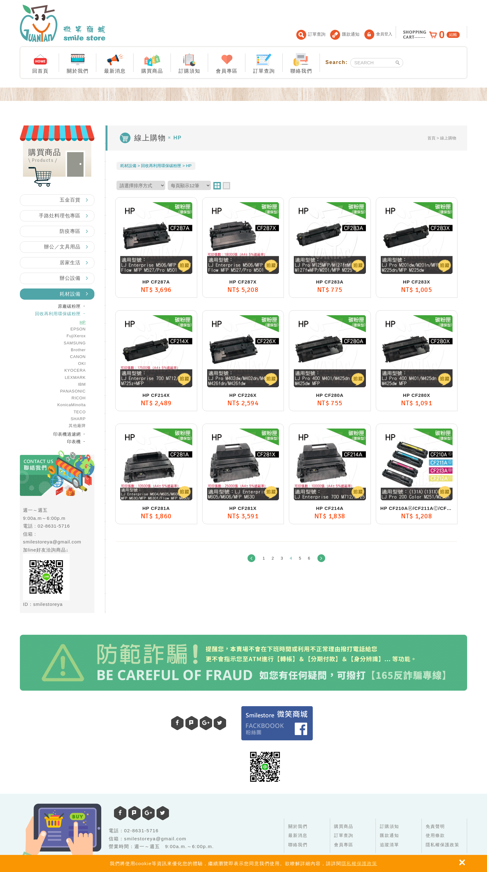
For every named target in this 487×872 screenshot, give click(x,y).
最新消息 (115, 63)
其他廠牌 (77, 425)
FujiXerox (76, 336)
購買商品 (152, 63)
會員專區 (227, 63)
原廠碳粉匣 (69, 306)
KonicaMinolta (71, 404)
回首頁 (40, 63)
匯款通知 (344, 35)
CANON (78, 356)
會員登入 (378, 34)
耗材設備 (70, 294)
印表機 (74, 441)
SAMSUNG (75, 343)
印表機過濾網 (67, 434)
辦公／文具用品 (62, 246)
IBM (82, 384)
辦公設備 (70, 278)
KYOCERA (75, 370)
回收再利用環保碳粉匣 (58, 313)
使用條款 (435, 835)
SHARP (78, 418)
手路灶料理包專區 (59, 215)
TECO (80, 412)
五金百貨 (70, 199)
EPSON (78, 329)
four (226, 185)
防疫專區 (70, 231)
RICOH (78, 398)
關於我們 (78, 63)
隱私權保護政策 (359, 863)
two (217, 185)
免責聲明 (435, 826)
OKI (82, 363)
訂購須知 (189, 63)
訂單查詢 (310, 35)
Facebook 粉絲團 (277, 723)
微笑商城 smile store (62, 23)
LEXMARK (75, 377)
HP (83, 322)
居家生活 (70, 262)
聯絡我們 (301, 63)
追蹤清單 (389, 844)
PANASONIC (73, 391)
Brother (78, 349)
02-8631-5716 (54, 526)
